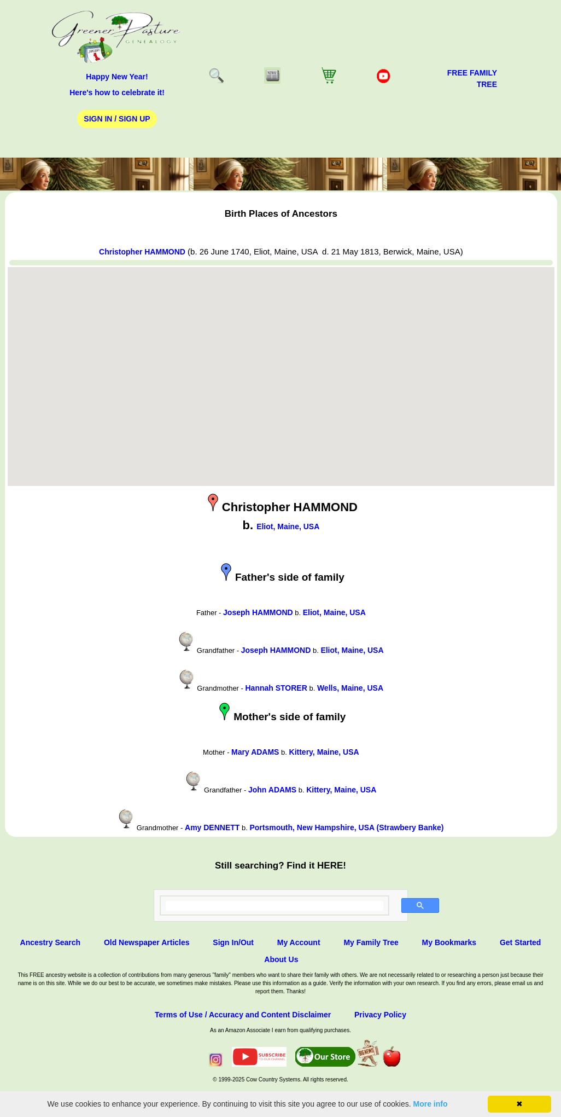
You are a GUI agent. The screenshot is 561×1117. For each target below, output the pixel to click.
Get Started (520, 942)
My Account (298, 942)
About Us (281, 959)
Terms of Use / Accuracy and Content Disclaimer (243, 1014)
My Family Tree (370, 942)
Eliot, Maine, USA (287, 526)
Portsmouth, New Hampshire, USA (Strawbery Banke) (346, 827)
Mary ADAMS (255, 752)
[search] (275, 906)
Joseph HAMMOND (258, 612)
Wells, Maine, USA (350, 688)
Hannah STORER (276, 688)
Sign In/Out (233, 942)
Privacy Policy (380, 1014)
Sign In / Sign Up (117, 118)
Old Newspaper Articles (147, 942)
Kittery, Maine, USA (324, 752)
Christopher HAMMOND (142, 251)
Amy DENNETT (212, 827)
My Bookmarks (449, 942)
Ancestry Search (50, 942)
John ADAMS (272, 789)
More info (430, 1103)
